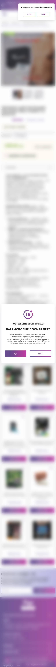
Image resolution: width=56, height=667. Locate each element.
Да (15, 353)
